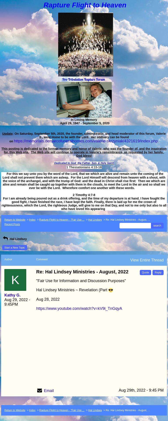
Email (49, 391)
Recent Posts (12, 224)
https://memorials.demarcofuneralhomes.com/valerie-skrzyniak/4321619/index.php (86, 141)
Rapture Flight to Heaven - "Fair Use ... (61, 219)
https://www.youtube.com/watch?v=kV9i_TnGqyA (79, 308)
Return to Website (14, 219)
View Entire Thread (147, 260)
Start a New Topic (14, 247)
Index (32, 219)
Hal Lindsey (95, 219)
